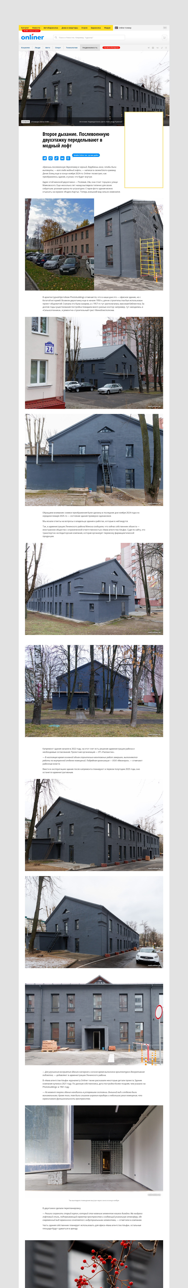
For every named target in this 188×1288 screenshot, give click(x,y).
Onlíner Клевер (125, 28)
